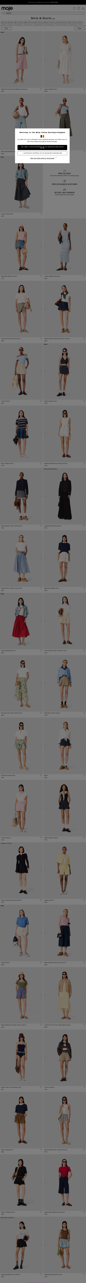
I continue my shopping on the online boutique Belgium (43, 153)
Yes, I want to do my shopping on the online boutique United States (43, 147)
